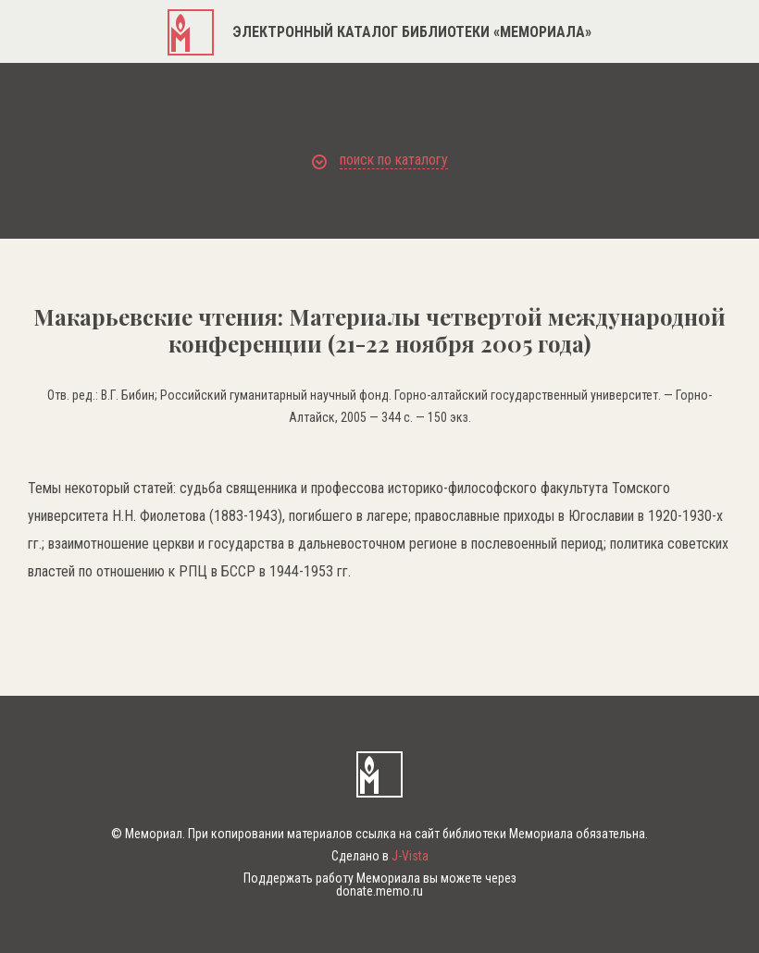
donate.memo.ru (379, 891)
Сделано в (380, 855)
